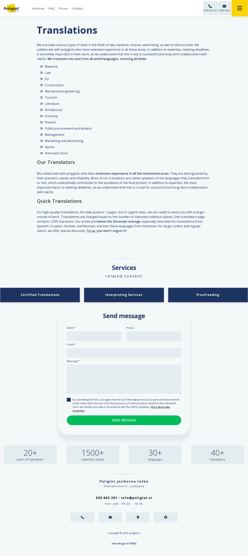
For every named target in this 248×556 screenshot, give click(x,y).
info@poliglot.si (136, 498)
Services (39, 8)
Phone (130, 328)
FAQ (52, 8)
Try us (91, 231)
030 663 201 (106, 498)
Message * (73, 361)
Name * (71, 328)
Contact (78, 8)
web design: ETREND (124, 544)
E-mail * (71, 345)
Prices (64, 8)
